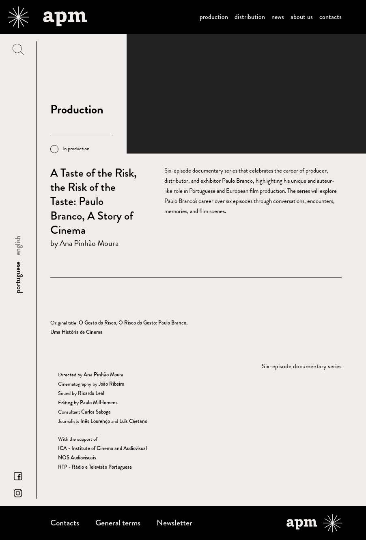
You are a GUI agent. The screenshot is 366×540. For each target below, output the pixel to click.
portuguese (18, 277)
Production (214, 16)
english (18, 245)
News (277, 16)
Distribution (250, 16)
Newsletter (174, 523)
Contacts (330, 16)
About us (302, 16)
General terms (117, 523)
